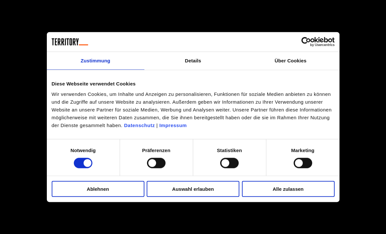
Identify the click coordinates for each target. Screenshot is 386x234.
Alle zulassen (288, 188)
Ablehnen (98, 188)
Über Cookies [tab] (291, 60)
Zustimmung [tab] (95, 60)
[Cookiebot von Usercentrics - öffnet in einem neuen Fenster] (306, 42)
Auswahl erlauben (193, 188)
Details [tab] (193, 60)
